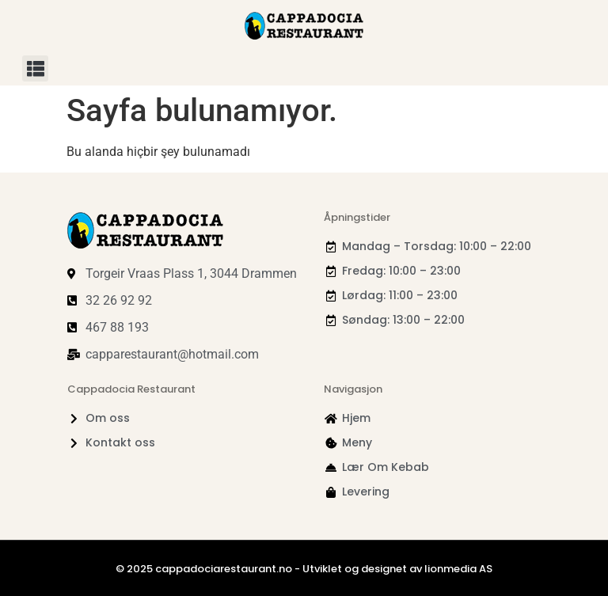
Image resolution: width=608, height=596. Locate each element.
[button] (35, 68)
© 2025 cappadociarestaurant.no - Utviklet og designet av (270, 568)
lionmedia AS (458, 568)
